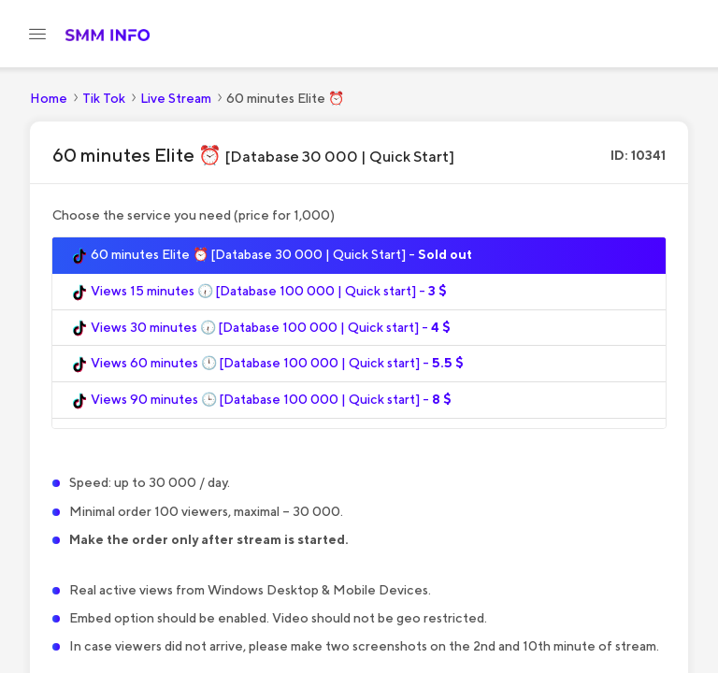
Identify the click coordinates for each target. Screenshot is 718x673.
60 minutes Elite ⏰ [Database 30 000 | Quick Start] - (271, 255)
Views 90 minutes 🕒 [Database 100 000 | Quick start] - (261, 400)
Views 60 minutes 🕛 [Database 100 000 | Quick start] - (267, 363)
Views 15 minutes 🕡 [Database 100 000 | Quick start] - (259, 291)
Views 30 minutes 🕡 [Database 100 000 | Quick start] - (261, 328)
